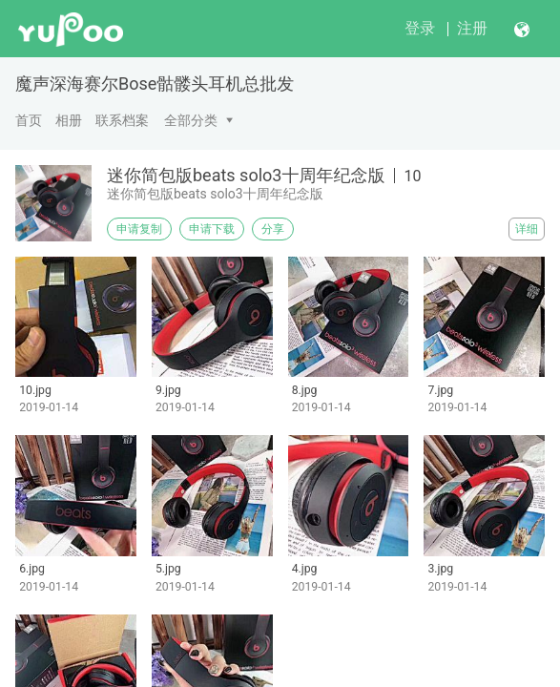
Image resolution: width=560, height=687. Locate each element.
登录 (419, 28)
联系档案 (122, 120)
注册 (472, 28)
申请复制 (139, 229)
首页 (28, 120)
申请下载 (212, 229)
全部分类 (191, 120)
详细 (526, 229)
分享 (272, 229)
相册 (68, 120)
